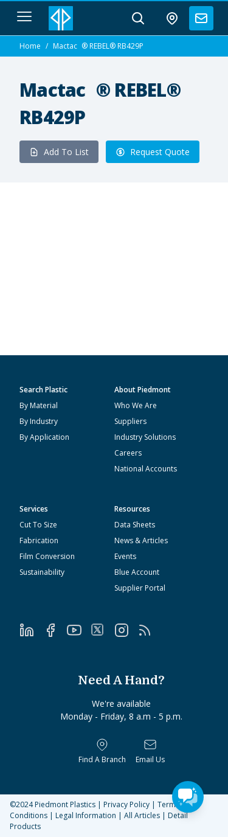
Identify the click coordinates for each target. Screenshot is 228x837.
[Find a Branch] (102, 751)
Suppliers (130, 421)
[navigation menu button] (24, 16)
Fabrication (38, 540)
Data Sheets (134, 524)
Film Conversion (47, 556)
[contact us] (201, 18)
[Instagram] (126, 630)
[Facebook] (55, 630)
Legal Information (85, 815)
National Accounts (145, 469)
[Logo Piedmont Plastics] (61, 18)
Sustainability (41, 572)
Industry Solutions (145, 437)
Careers (128, 453)
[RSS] (149, 630)
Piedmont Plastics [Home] (65, 804)
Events (125, 556)
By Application (44, 437)
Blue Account (136, 572)
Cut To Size (38, 524)
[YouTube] (79, 630)
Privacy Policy (126, 804)
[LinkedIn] (31, 630)
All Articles (142, 815)
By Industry (38, 421)
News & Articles (141, 540)
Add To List (59, 152)
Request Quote (153, 152)
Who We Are (135, 405)
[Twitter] (102, 629)
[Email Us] (150, 751)
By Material (38, 405)
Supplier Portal (139, 588)
